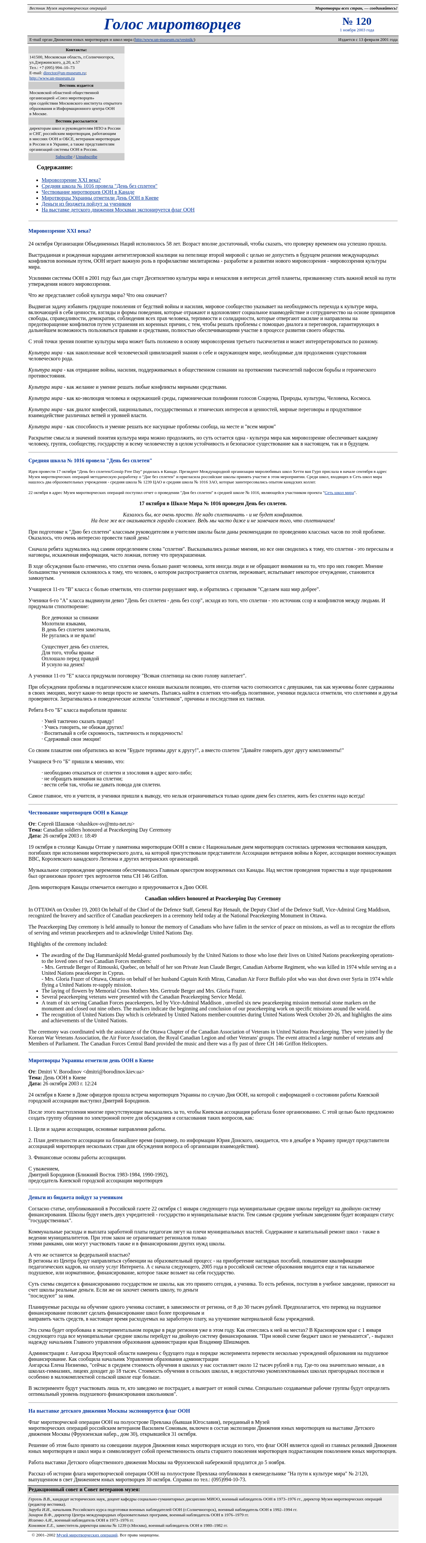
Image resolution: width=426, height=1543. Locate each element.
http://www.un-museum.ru (52, 78)
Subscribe (63, 156)
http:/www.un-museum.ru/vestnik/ (164, 39)
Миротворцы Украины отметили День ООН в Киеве (100, 198)
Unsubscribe (86, 156)
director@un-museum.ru (64, 72)
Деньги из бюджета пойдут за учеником (86, 204)
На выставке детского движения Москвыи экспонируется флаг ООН (118, 210)
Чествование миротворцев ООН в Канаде (88, 192)
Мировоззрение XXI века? (71, 180)
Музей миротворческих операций (87, 1534)
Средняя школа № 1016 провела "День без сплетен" (100, 186)
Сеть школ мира (339, 492)
